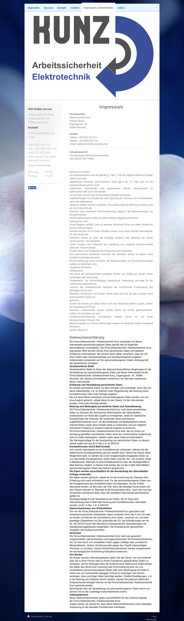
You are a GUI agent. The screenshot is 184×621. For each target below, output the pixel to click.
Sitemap (48, 616)
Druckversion (35, 616)
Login (154, 616)
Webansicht (151, 619)
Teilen (32, 188)
